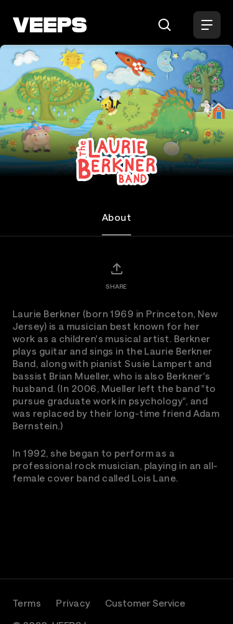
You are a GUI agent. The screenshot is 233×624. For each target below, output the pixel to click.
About (116, 217)
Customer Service (145, 602)
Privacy (73, 602)
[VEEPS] (49, 24)
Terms (26, 602)
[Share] (116, 275)
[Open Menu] (207, 25)
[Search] (164, 25)
